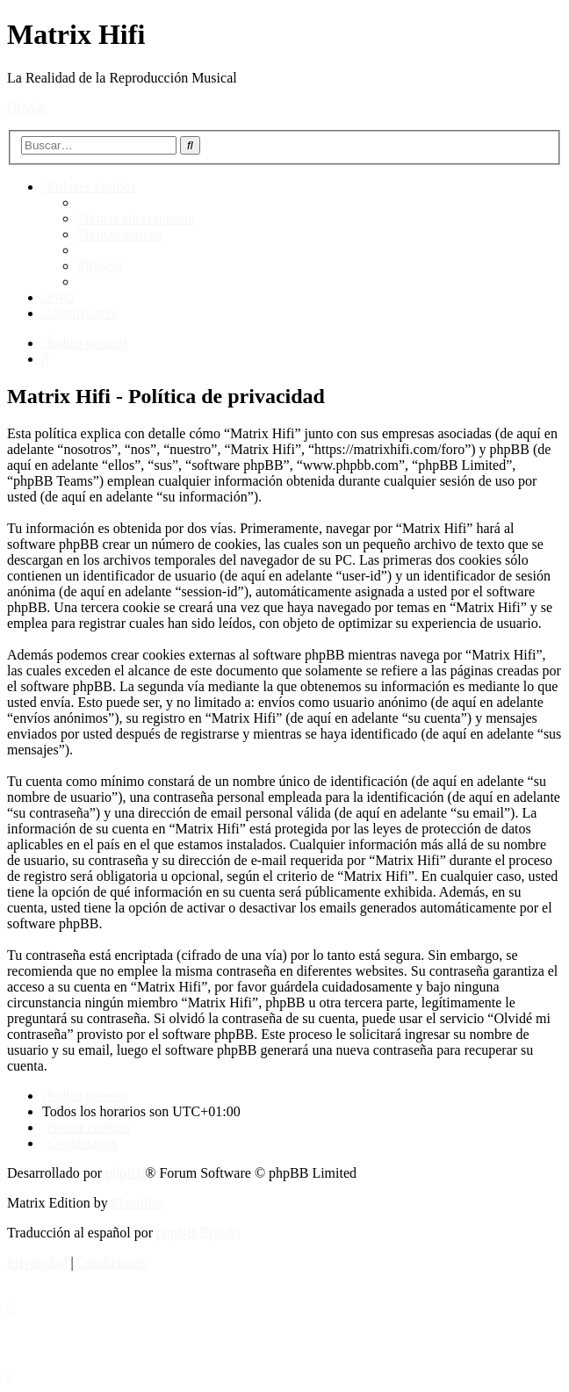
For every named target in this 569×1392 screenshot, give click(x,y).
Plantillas (138, 1202)
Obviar (26, 107)
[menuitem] (136, 218)
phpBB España (198, 1232)
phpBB (125, 1172)
